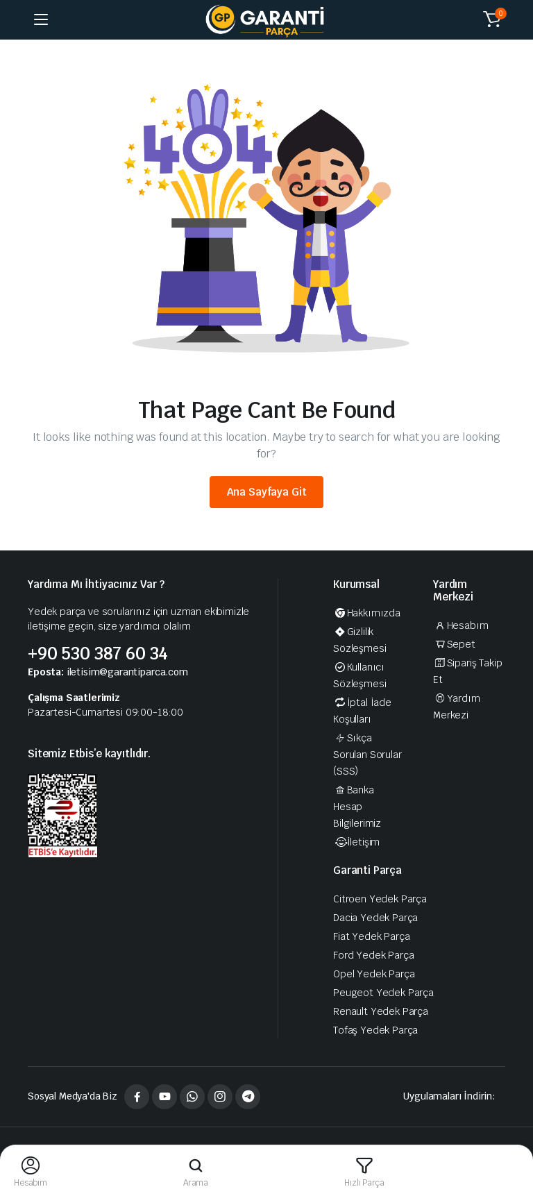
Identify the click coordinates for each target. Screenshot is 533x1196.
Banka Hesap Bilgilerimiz (357, 806)
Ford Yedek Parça (373, 955)
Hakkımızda (366, 613)
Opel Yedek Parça (373, 974)
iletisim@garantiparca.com (127, 672)
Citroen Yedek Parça (380, 899)
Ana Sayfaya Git (267, 491)
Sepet (454, 644)
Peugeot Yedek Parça (383, 992)
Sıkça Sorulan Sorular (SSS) (367, 754)
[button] (492, 19)
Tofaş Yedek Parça (375, 1030)
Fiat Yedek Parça (371, 936)
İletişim (356, 842)
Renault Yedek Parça (380, 1011)
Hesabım (460, 625)
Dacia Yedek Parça (375, 917)
